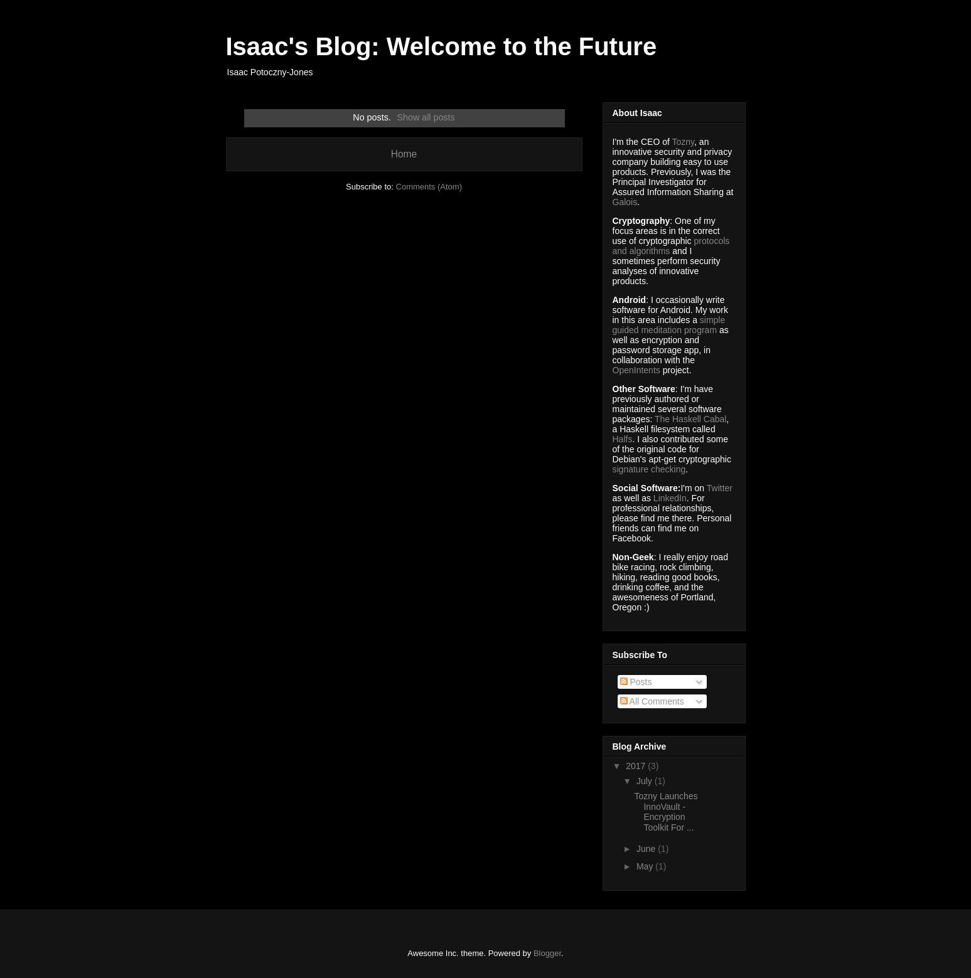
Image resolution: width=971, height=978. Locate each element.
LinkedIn (670, 498)
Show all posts (425, 117)
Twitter (719, 488)
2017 (637, 766)
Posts (636, 682)
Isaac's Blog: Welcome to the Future (441, 46)
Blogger (547, 953)
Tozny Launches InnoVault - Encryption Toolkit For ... (665, 811)
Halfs (623, 439)
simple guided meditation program (669, 325)
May (645, 866)
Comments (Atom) (429, 186)
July (645, 781)
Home (404, 154)
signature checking (649, 469)
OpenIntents (636, 370)
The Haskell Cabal (690, 419)
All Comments (652, 701)
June (647, 849)
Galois (625, 202)
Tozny (683, 142)
